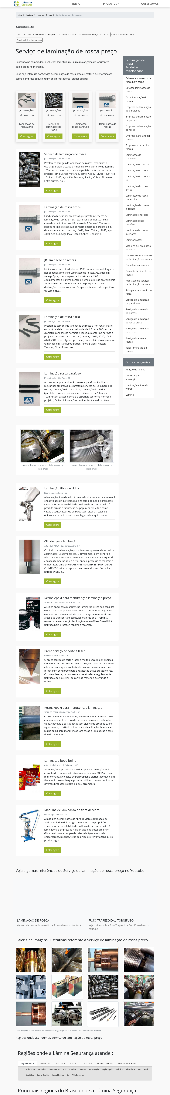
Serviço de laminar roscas (29, 40)
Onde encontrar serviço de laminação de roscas (139, 257)
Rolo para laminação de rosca (31, 34)
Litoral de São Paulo (127, 1063)
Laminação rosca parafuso (135, 222)
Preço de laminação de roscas (138, 272)
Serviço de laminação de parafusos (137, 301)
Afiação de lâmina (135, 369)
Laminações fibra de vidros (137, 386)
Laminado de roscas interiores (137, 232)
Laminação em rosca (137, 214)
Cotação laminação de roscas (138, 89)
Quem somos (150, 3)
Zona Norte (44, 1063)
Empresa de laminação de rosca (138, 128)
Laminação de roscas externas (137, 207)
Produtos (110, 3)
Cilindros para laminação (133, 377)
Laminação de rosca (137, 170)
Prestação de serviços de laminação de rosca (138, 282)
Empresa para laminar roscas (62, 34)
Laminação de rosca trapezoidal (137, 197)
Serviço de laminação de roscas (94, 34)
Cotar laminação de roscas (136, 99)
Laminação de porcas (137, 164)
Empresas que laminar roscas (138, 147)
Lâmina (130, 394)
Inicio (76, 3)
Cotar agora (26, 136)
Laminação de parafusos (133, 156)
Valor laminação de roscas (136, 349)
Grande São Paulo (105, 1063)
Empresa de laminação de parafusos (138, 108)
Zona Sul (73, 1063)
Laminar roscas (134, 240)
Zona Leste (87, 1063)
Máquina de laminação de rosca (138, 247)
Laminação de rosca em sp (124, 34)
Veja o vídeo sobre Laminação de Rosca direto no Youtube (49, 925)
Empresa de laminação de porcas (138, 118)
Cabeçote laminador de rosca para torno (138, 80)
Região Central (27, 1063)
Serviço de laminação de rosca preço (137, 320)
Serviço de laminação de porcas (137, 311)
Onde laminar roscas (137, 265)
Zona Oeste (60, 1063)
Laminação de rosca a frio (138, 178)
